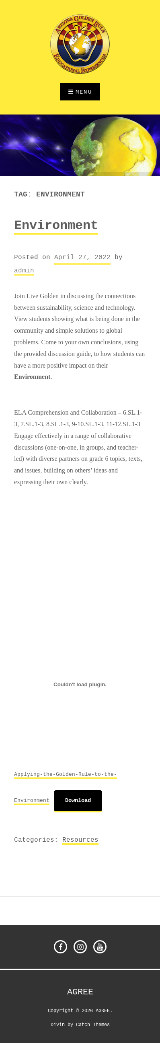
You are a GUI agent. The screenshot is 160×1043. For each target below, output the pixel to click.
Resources (80, 839)
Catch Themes (93, 1024)
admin (24, 270)
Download (78, 800)
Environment (56, 226)
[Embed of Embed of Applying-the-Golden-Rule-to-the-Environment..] (80, 684)
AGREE (80, 992)
